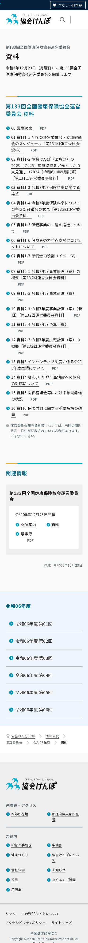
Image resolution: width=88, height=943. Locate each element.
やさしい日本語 (70, 5)
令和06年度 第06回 (34, 709)
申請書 (57, 845)
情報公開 (52, 735)
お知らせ (59, 870)
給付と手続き (21, 845)
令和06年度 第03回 (34, 658)
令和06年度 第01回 (34, 623)
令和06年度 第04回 (34, 675)
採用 (14, 880)
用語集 (16, 889)
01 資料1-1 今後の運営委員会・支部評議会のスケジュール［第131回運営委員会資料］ (46, 143)
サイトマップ (61, 922)
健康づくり (19, 855)
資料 (55, 524)
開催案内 (28, 524)
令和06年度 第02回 (34, 640)
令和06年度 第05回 (34, 692)
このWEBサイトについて (40, 913)
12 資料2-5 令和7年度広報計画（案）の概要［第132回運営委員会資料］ (45, 346)
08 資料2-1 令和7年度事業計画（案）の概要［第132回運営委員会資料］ (45, 277)
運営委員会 (14, 742)
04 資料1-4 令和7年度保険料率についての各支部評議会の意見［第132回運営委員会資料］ (45, 209)
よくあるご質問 (64, 880)
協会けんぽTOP (23, 735)
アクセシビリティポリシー (26, 922)
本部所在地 (19, 814)
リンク (11, 913)
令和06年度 (18, 605)
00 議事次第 (29, 128)
